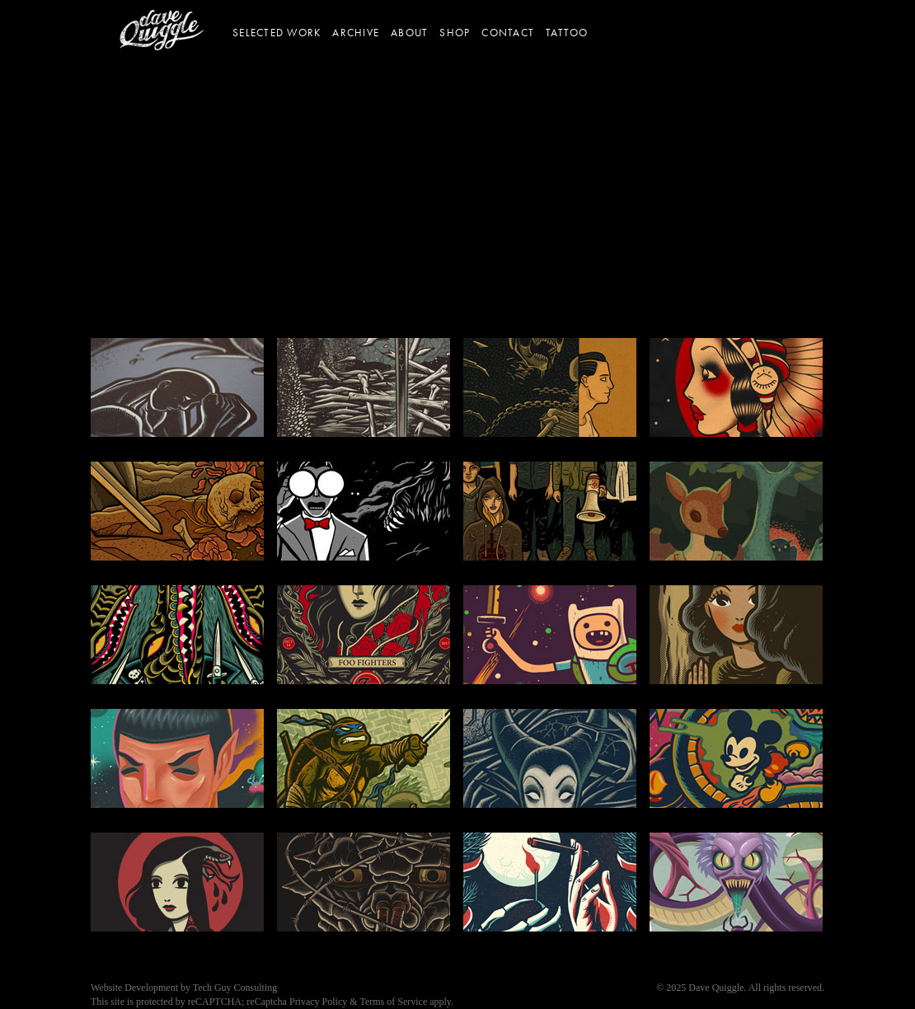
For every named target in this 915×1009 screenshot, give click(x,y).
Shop (454, 33)
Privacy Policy (318, 1001)
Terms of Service (393, 1001)
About (409, 33)
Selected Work (276, 33)
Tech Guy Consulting (235, 987)
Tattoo (567, 33)
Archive (355, 33)
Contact (507, 33)
